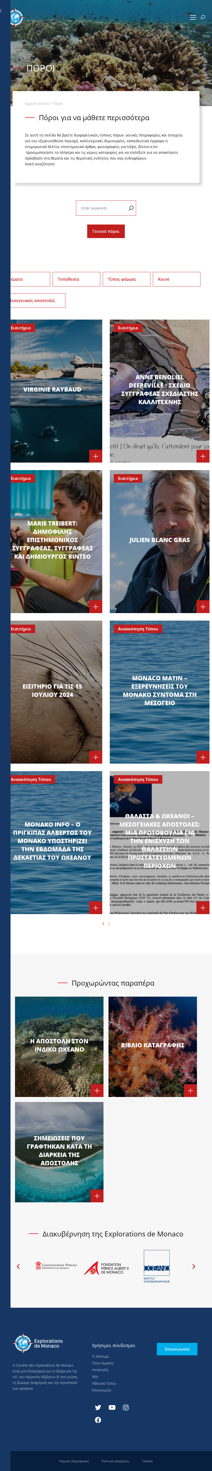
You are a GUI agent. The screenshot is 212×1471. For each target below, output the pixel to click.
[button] (193, 17)
